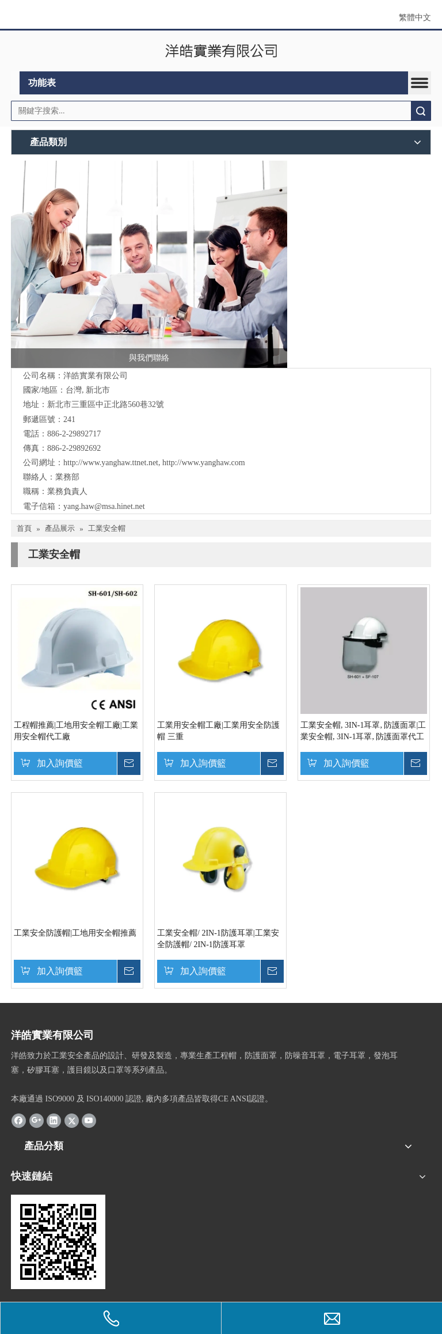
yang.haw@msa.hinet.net (104, 506)
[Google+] (36, 1119)
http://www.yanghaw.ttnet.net (110, 462)
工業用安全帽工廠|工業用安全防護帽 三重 (218, 731)
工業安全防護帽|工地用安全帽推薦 (75, 933)
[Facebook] (19, 1119)
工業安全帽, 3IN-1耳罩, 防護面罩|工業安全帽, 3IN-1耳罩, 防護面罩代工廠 (363, 732)
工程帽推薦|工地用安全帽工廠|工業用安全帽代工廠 (76, 731)
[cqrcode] (58, 1242)
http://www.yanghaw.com (203, 462)
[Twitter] (71, 1119)
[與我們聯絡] (149, 264)
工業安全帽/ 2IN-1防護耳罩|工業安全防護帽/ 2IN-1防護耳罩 (218, 939)
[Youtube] (89, 1119)
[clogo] (221, 51)
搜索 (420, 110)
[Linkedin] (54, 1119)
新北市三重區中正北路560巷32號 (105, 404)
